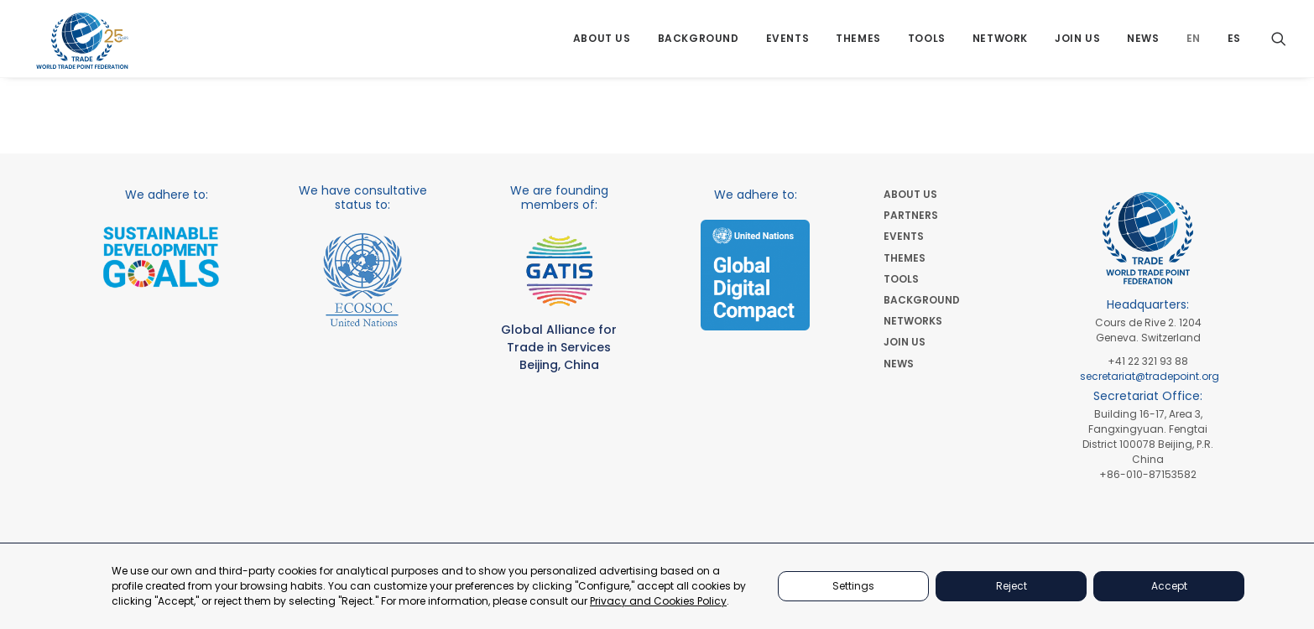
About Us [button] (602, 44)
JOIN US (905, 342)
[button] (1278, 44)
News (1143, 44)
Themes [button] (858, 44)
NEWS (899, 363)
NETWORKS (913, 321)
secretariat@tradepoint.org (1149, 376)
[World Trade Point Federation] (83, 46)
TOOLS (901, 279)
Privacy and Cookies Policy (658, 601)
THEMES (905, 258)
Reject (1011, 586)
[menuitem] (602, 44)
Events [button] (788, 44)
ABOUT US (910, 194)
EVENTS (904, 236)
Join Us (1077, 44)
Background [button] (698, 44)
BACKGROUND (922, 300)
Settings (853, 586)
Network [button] (1000, 44)
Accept (1169, 586)
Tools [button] (927, 44)
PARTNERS (911, 215)
